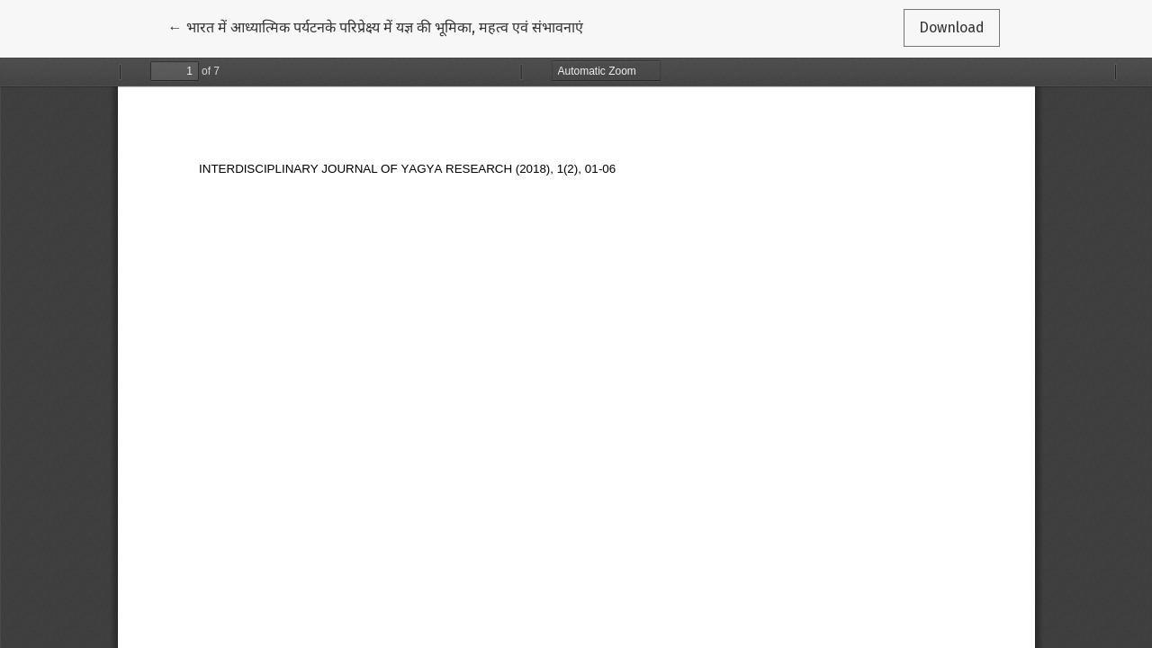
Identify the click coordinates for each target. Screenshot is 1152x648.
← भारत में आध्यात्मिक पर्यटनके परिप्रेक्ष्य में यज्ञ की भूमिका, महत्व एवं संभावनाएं (375, 26)
